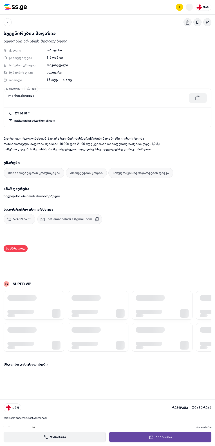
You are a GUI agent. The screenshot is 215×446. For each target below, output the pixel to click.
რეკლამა (180, 408)
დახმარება (201, 408)
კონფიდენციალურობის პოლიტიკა (25, 417)
